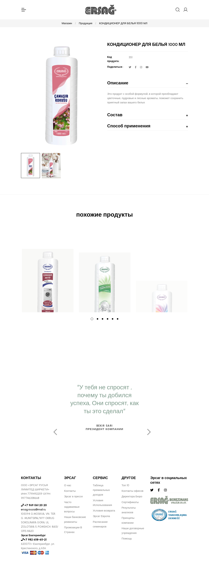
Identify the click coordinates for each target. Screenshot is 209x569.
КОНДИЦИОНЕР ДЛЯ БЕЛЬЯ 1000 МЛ (123, 23)
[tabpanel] (47, 270)
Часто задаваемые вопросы (72, 507)
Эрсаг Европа (101, 516)
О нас (67, 485)
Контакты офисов (132, 491)
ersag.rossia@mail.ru (33, 509)
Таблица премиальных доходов (101, 490)
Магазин (67, 23)
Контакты (70, 491)
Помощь (127, 538)
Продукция (85, 23)
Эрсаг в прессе (73, 496)
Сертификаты (130, 502)
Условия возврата (104, 510)
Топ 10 (125, 485)
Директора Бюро (132, 496)
